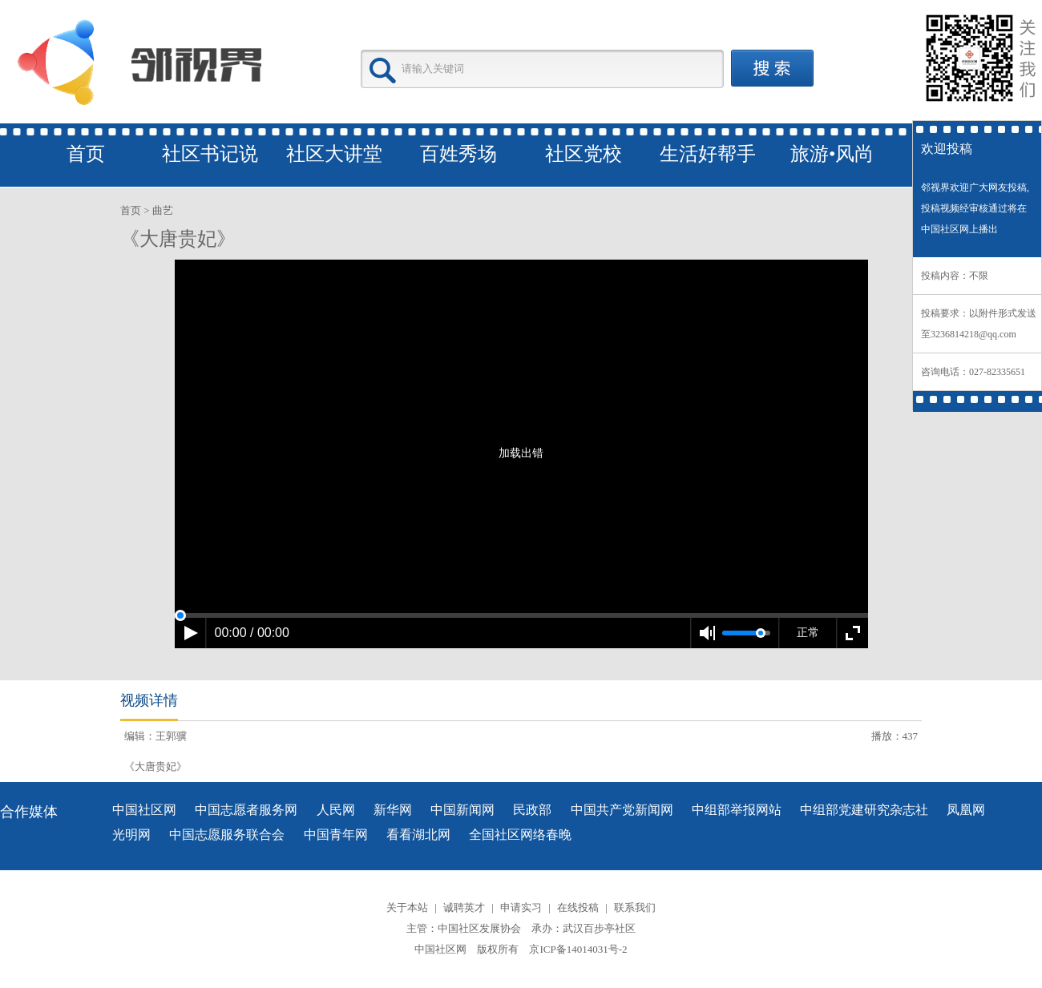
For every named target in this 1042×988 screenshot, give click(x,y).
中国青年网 (336, 834)
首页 (86, 153)
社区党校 (583, 153)
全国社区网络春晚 (520, 834)
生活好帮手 (708, 153)
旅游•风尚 (832, 153)
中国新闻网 (462, 810)
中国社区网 (144, 810)
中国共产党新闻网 (622, 810)
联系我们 (635, 907)
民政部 (532, 810)
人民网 (336, 810)
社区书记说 (210, 153)
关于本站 (407, 907)
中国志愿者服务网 (246, 810)
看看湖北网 (418, 834)
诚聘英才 (464, 907)
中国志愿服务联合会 (227, 834)
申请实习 (521, 907)
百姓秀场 (458, 153)
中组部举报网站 (737, 810)
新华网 (393, 810)
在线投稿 (578, 907)
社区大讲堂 (334, 153)
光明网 (131, 834)
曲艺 (162, 210)
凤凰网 (966, 810)
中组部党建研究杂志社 (864, 810)
